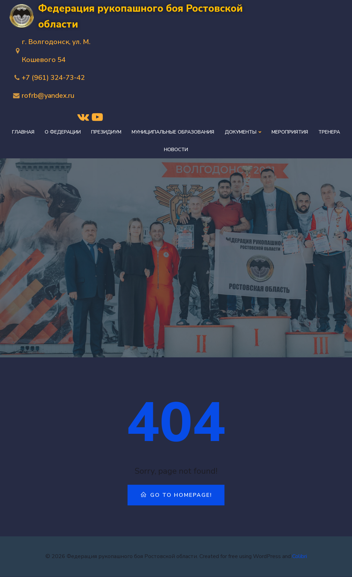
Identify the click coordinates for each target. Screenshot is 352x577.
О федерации (63, 132)
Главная (23, 132)
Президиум (106, 132)
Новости (176, 149)
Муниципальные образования (173, 132)
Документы (243, 132)
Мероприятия (290, 132)
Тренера (329, 132)
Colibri (299, 556)
